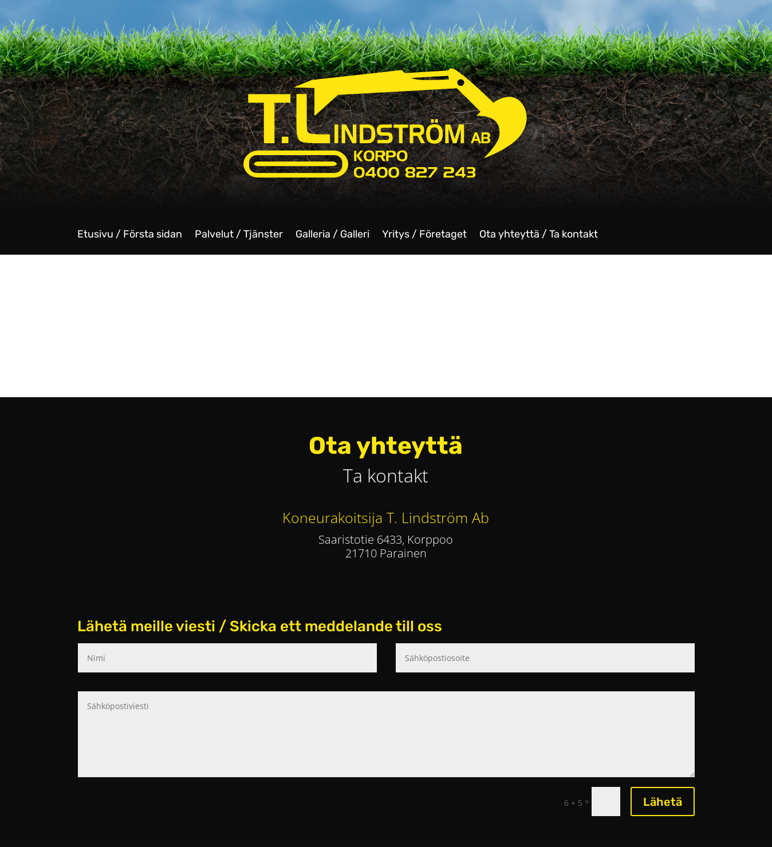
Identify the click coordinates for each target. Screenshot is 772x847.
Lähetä (662, 802)
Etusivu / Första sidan (129, 235)
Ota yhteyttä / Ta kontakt (538, 235)
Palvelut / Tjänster (239, 235)
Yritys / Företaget (424, 235)
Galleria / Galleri (332, 235)
